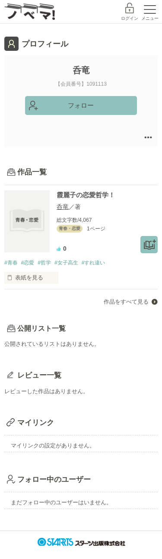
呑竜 (63, 206)
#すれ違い (93, 263)
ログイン (129, 18)
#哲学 (44, 263)
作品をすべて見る (126, 301)
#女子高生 (66, 263)
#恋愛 (28, 263)
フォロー (81, 105)
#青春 (11, 263)
